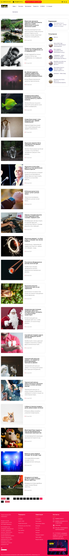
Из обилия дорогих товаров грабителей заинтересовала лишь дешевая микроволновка (33, 74)
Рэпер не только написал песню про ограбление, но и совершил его (34, 50)
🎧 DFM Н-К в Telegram (57, 549)
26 (31, 498)
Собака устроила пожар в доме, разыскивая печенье (34, 407)
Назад (3, 498)
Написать (58, 525)
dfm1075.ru (29, 554)
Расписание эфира (40, 523)
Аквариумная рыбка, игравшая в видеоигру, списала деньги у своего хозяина (33, 97)
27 (34, 498)
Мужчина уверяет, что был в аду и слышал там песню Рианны (34, 240)
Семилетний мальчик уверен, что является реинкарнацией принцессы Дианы (32, 360)
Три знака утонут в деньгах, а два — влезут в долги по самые (60, 24)
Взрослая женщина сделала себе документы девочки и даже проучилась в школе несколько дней (33, 23)
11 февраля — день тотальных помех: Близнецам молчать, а (60, 57)
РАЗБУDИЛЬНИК (22, 523)
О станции (49, 6)
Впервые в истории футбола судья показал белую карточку (32, 479)
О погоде (20, 528)
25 (27, 498)
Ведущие (38, 525)
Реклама (20, 6)
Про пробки (21, 530)
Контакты (15, 12)
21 (14, 498)
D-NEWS (42, 6)
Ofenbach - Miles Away (60, 73)
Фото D (56, 37)
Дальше (7, 501)
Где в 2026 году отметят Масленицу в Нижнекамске (60, 45)
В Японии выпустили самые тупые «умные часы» (32, 193)
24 (24, 498)
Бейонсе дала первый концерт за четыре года (33, 454)
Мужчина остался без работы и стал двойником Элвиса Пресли (33, 168)
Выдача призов (39, 539)
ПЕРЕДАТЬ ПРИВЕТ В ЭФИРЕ (33, 1)
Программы (28, 6)
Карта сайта (38, 537)
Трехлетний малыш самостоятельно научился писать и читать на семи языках (34, 384)
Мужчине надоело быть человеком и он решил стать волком (33, 144)
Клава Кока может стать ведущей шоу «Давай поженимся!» (33, 121)
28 (37, 498)
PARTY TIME (21, 521)
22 (17, 498)
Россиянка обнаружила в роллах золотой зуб (33, 262)
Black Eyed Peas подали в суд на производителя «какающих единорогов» (33, 431)
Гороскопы (20, 532)
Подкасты (35, 6)
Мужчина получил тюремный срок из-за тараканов (32, 287)
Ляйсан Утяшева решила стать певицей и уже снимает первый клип (33, 216)
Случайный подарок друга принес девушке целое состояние (34, 336)
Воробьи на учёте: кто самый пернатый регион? (60, 63)
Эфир (14, 6)
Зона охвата (38, 521)
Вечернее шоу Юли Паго (24, 525)
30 (2, 501)
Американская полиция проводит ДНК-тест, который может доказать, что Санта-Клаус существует (33, 312)
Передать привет (40, 535)
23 (21, 498)
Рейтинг (38, 532)
